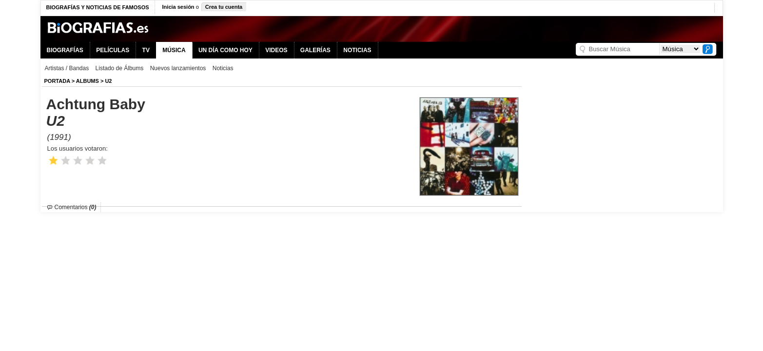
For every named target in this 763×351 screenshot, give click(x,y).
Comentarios (76, 207)
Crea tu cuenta (223, 7)
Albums (87, 81)
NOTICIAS (357, 50)
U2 (108, 81)
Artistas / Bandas (67, 68)
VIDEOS (276, 50)
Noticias (223, 68)
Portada (57, 81)
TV (146, 50)
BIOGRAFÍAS (65, 50)
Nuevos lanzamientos (178, 68)
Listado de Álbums (120, 68)
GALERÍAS (315, 50)
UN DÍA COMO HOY (225, 50)
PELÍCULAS (112, 50)
